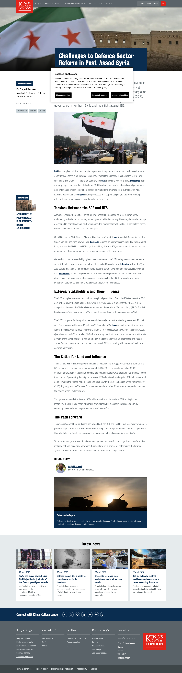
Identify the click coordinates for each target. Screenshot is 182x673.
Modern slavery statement (62, 669)
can (103, 180)
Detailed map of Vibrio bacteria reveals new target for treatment (71, 579)
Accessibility (82, 669)
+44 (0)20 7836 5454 (126, 638)
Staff (149, 4)
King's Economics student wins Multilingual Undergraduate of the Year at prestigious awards (33, 579)
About (108, 4)
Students (142, 4)
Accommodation (73, 642)
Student (42, 111)
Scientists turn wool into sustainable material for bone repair (108, 579)
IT (67, 646)
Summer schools (23, 653)
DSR (56, 171)
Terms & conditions (24, 669)
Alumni (155, 4)
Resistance (135, 180)
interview (124, 264)
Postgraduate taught (24, 642)
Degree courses (23, 638)
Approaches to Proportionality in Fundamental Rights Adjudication (25, 221)
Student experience (24, 657)
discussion (94, 242)
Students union (98, 646)
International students (25, 649)
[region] (92, 84)
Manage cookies (63, 95)
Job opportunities (99, 653)
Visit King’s (96, 649)
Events (95, 642)
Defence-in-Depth (25, 83)
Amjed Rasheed (75, 466)
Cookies (94, 669)
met (116, 237)
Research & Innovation (74, 4)
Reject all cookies (99, 95)
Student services (52, 4)
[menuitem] (38, 3)
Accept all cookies (120, 95)
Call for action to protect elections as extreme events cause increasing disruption (146, 579)
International (22, 111)
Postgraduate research (26, 646)
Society (33, 111)
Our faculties (94, 4)
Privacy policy (42, 669)
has (114, 325)
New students (47, 638)
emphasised (64, 273)
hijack (81, 194)
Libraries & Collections (76, 638)
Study (37, 4)
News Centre (97, 638)
